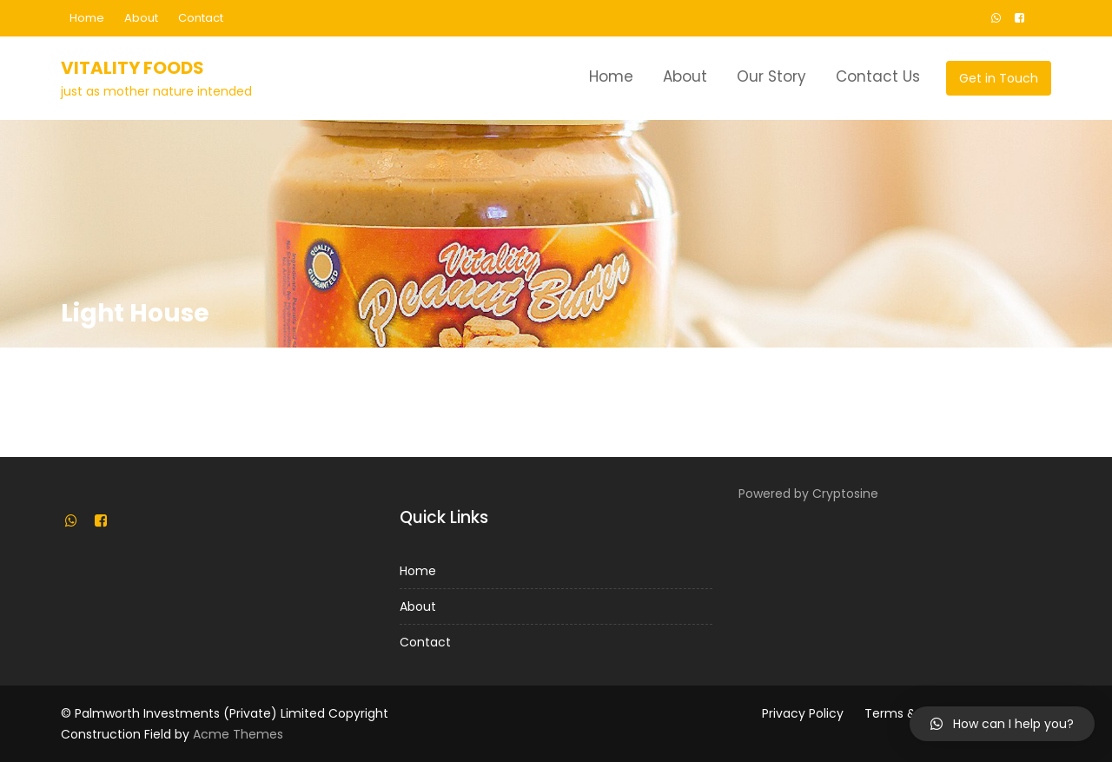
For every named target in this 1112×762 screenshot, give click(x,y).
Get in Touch (998, 78)
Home (87, 18)
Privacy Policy (803, 713)
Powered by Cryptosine (808, 493)
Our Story (771, 76)
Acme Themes (238, 734)
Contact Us (878, 76)
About (141, 18)
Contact (200, 18)
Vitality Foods (132, 68)
